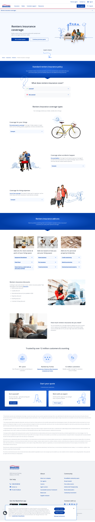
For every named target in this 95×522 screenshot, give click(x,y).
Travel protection (47, 267)
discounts (25, 286)
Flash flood (24, 262)
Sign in (90, 2)
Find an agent (74, 2)
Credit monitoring (71, 257)
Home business (47, 257)
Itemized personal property (71, 267)
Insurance (16, 6)
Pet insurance (47, 262)
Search (90, 6)
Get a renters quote (20, 39)
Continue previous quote (39, 39)
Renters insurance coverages (47, 10)
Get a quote (13, 403)
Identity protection (71, 262)
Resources (41, 6)
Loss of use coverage (15, 193)
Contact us (82, 2)
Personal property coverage (17, 125)
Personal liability (55, 158)
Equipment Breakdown (24, 257)
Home (3, 57)
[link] (15, 484)
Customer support (31, 6)
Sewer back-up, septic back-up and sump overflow (24, 267)
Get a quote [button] (81, 6)
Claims (23, 6)
